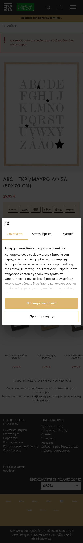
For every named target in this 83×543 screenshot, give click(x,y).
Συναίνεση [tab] (14, 234)
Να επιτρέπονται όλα (42, 303)
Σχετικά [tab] (68, 234)
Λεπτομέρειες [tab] (41, 234)
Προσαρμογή (42, 316)
